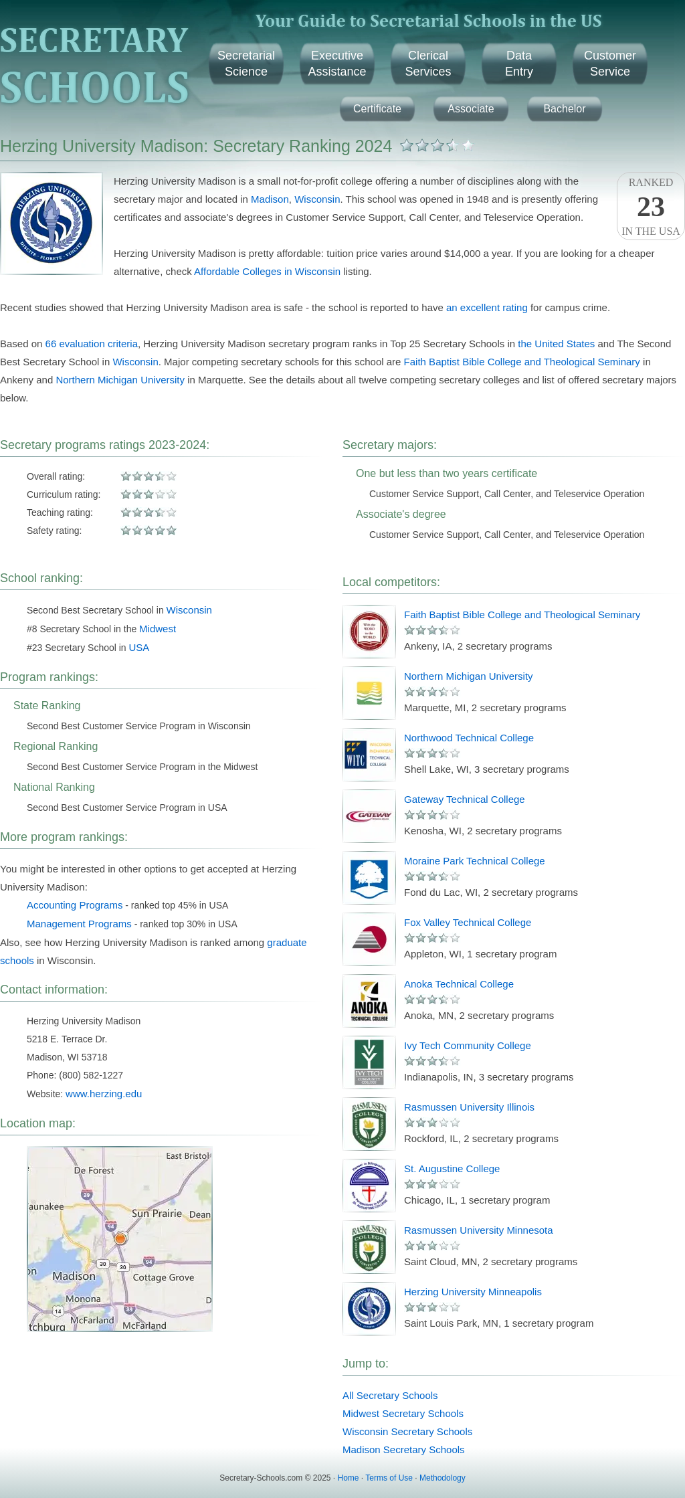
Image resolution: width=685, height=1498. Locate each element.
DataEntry (519, 63)
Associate (471, 108)
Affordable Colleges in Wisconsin (267, 271)
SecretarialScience (246, 63)
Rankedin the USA (650, 207)
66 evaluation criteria (91, 343)
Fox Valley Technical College (467, 922)
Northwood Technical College (469, 737)
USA (139, 647)
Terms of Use (389, 1478)
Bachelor (564, 108)
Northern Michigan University (120, 379)
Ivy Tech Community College (467, 1045)
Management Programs (79, 923)
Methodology (442, 1478)
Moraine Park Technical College (474, 860)
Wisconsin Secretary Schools (407, 1431)
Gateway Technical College (464, 799)
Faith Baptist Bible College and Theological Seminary (522, 361)
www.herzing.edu (104, 1093)
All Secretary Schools (390, 1395)
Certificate (377, 108)
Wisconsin (317, 199)
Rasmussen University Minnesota (478, 1230)
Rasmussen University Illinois (469, 1107)
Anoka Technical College (459, 984)
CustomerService (610, 63)
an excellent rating (487, 307)
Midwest (157, 628)
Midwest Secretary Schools (403, 1413)
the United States (556, 343)
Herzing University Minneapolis (473, 1291)
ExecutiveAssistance (337, 63)
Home (348, 1478)
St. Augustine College (452, 1168)
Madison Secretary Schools (403, 1449)
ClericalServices (428, 63)
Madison (270, 199)
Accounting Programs (74, 905)
